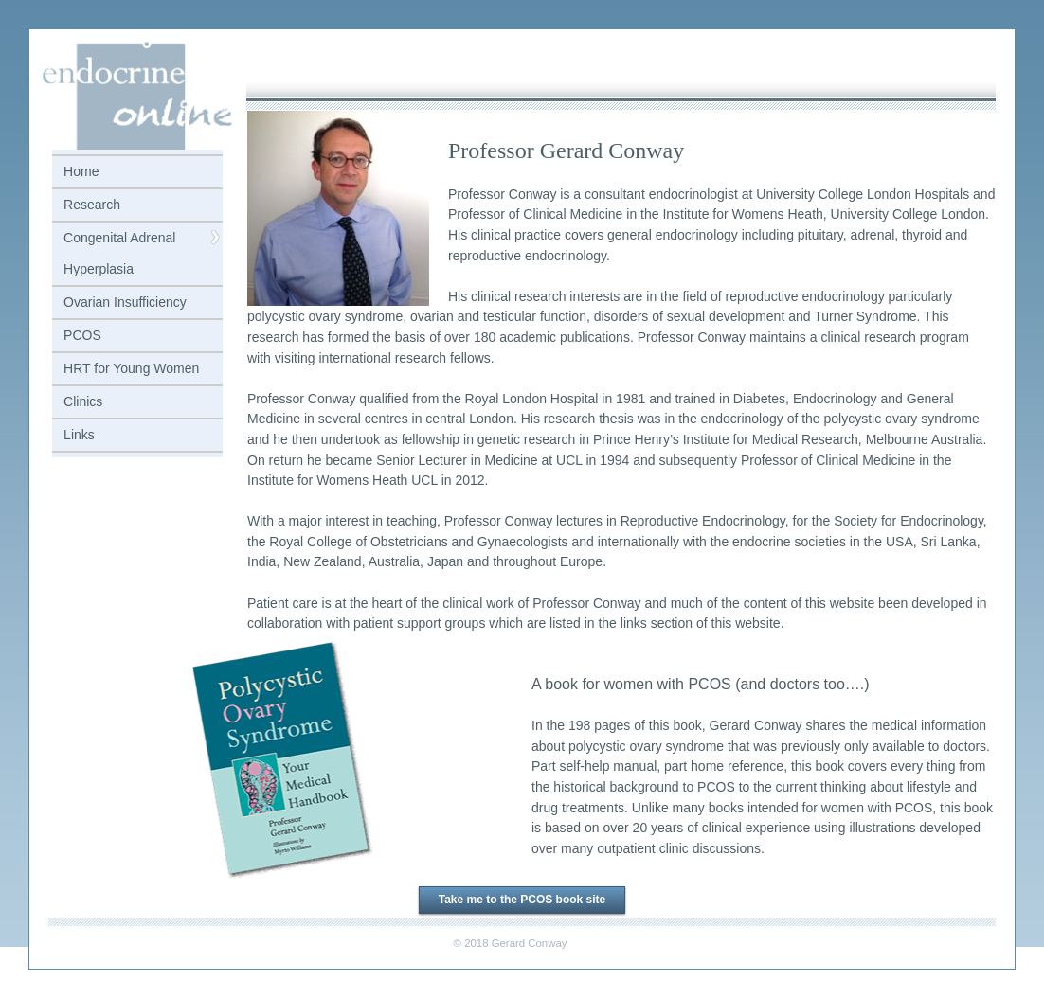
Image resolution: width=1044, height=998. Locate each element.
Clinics (82, 401)
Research (91, 204)
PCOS (82, 335)
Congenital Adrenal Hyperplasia (119, 253)
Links (79, 434)
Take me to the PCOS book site (522, 899)
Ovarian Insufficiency (125, 302)
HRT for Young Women (131, 368)
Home (81, 171)
